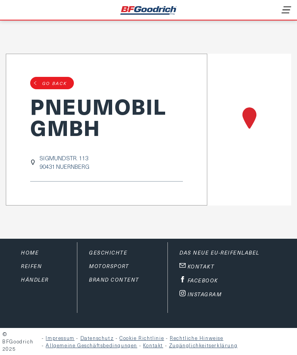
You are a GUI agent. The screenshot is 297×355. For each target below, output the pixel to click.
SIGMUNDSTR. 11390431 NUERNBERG (64, 162)
